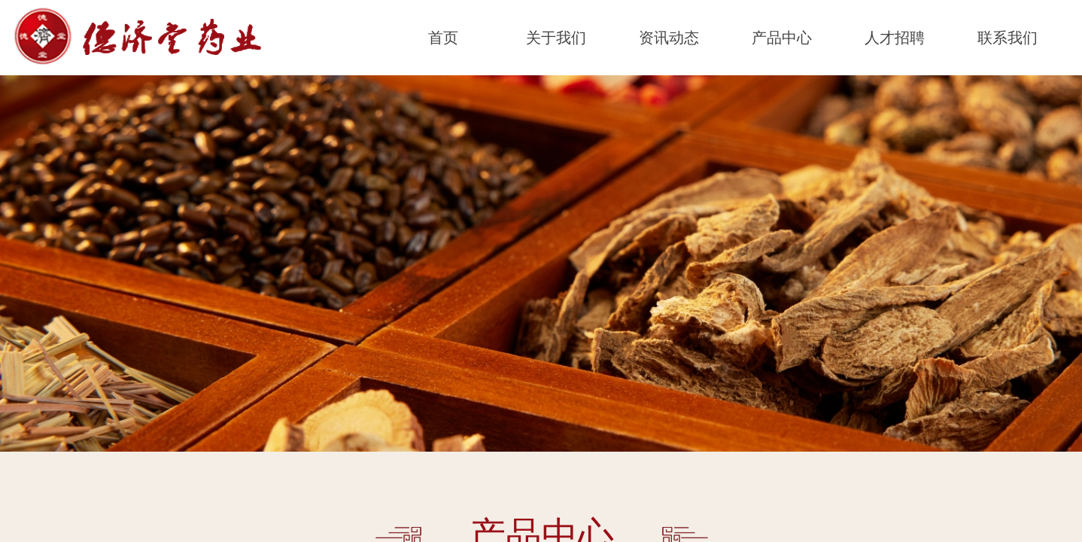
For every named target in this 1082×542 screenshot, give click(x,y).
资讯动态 (669, 37)
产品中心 (782, 37)
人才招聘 (895, 37)
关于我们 (556, 37)
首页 (443, 37)
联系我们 (1007, 37)
